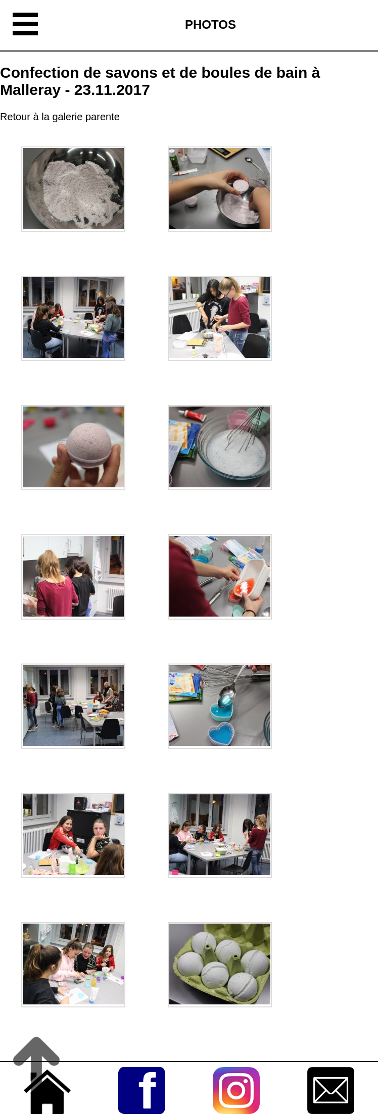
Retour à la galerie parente (60, 116)
